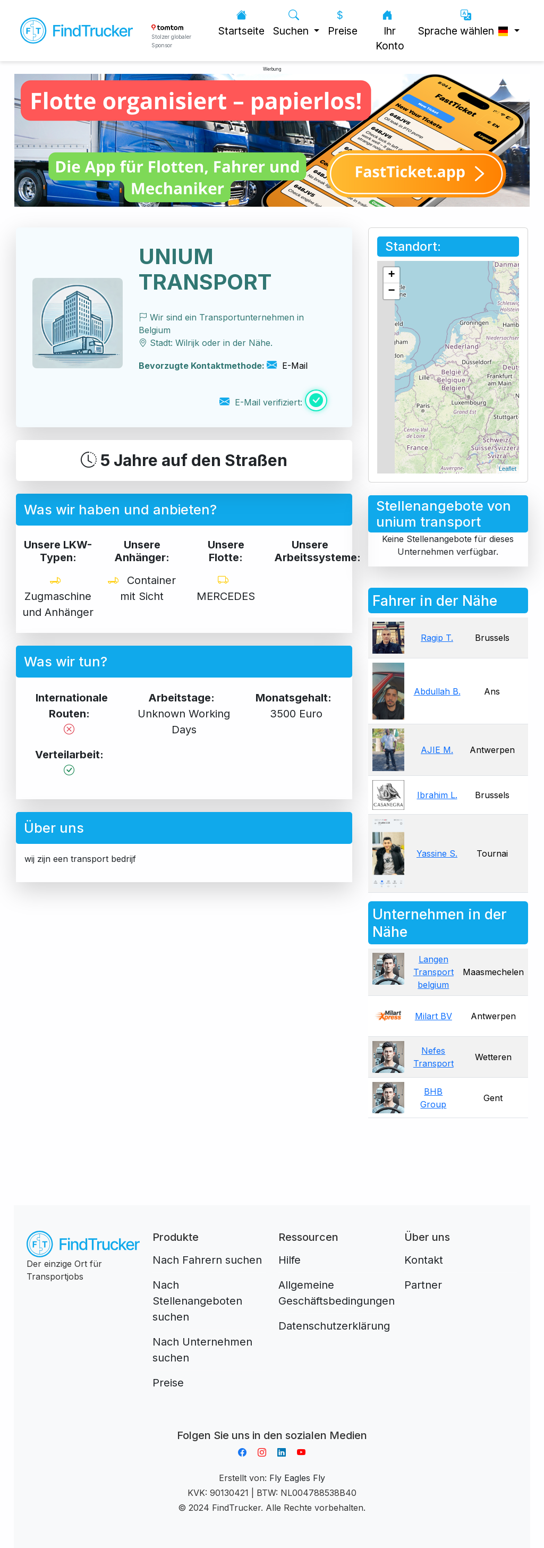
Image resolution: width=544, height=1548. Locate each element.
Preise (343, 23)
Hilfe (289, 1260)
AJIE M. (437, 750)
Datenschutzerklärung (334, 1325)
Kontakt (423, 1260)
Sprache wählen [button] (465, 23)
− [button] (391, 291)
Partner (423, 1285)
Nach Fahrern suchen (207, 1260)
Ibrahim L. (437, 795)
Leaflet (507, 469)
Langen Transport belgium (433, 972)
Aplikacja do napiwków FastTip (272, 1422)
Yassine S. (436, 853)
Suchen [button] (292, 23)
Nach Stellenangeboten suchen (197, 1301)
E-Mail (287, 365)
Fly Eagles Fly (297, 1478)
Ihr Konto (390, 31)
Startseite (241, 23)
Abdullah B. (437, 691)
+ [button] (391, 275)
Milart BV (433, 1016)
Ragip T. (437, 637)
